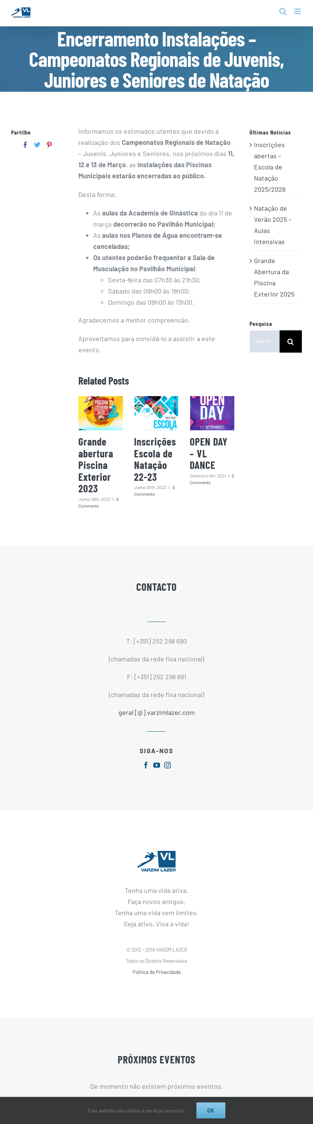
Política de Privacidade (157, 972)
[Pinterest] (49, 145)
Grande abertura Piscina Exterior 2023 (95, 465)
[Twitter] (37, 145)
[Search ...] (265, 341)
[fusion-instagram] (167, 765)
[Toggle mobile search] (283, 11)
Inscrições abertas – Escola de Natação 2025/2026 (270, 166)
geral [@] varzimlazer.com (156, 712)
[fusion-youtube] (156, 765)
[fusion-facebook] (146, 765)
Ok (211, 1110)
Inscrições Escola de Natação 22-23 (155, 459)
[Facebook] (25, 145)
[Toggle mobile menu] (298, 11)
